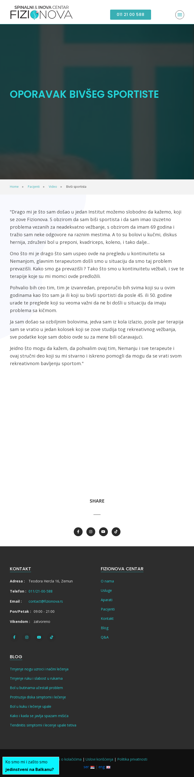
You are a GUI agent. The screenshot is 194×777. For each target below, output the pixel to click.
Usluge (106, 590)
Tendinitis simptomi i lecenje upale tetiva (43, 725)
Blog (104, 627)
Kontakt (107, 618)
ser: (89, 766)
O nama (107, 581)
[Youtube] (103, 531)
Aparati (106, 599)
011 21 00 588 (130, 14)
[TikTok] (116, 531)
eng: (104, 766)
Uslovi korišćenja (99, 759)
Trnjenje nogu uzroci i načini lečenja (39, 669)
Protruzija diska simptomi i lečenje (38, 697)
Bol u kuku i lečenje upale (30, 706)
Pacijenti (108, 609)
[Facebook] (78, 531)
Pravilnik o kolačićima (64, 759)
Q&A (105, 637)
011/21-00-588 (41, 591)
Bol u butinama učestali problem (36, 687)
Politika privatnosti (132, 759)
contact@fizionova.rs (46, 601)
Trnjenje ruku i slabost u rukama (36, 678)
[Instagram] (90, 531)
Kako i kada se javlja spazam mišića (39, 715)
